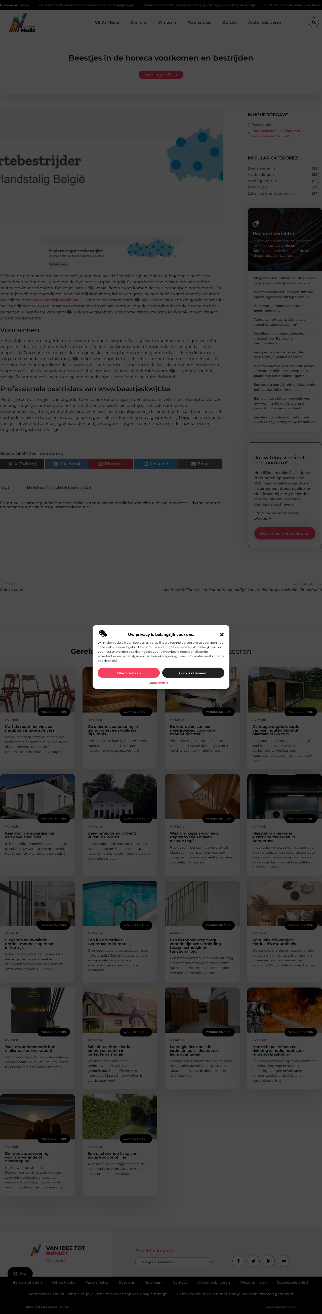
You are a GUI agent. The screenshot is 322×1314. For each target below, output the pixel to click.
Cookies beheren (193, 673)
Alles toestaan (128, 673)
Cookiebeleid (158, 683)
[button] (221, 634)
